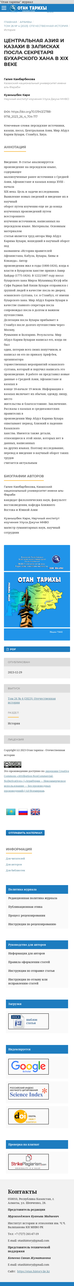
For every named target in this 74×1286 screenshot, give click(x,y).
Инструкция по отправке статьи (31, 971)
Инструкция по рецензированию (32, 924)
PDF (12, 649)
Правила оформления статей (29, 962)
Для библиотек (15, 870)
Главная (10, 21)
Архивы (26, 21)
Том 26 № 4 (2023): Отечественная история (36, 25)
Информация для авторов (26, 953)
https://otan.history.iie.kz (33, 1271)
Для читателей (15, 858)
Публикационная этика (25, 907)
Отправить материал (25, 832)
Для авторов (14, 864)
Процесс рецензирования (26, 915)
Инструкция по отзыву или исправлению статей (28, 981)
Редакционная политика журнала (32, 898)
